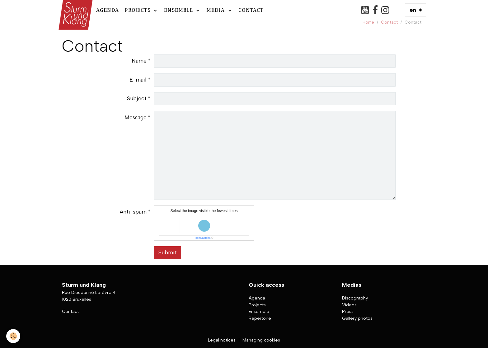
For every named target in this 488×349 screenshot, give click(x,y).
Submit (167, 252)
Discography (355, 298)
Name (139, 60)
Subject (137, 98)
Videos (349, 305)
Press (348, 311)
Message (135, 117)
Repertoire (260, 318)
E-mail (138, 79)
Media (216, 10)
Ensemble (179, 10)
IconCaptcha (203, 237)
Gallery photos (357, 318)
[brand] (75, 10)
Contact (251, 10)
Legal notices (222, 340)
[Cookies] (13, 336)
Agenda (107, 10)
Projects (139, 10)
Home (368, 22)
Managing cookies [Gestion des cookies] (261, 340)
